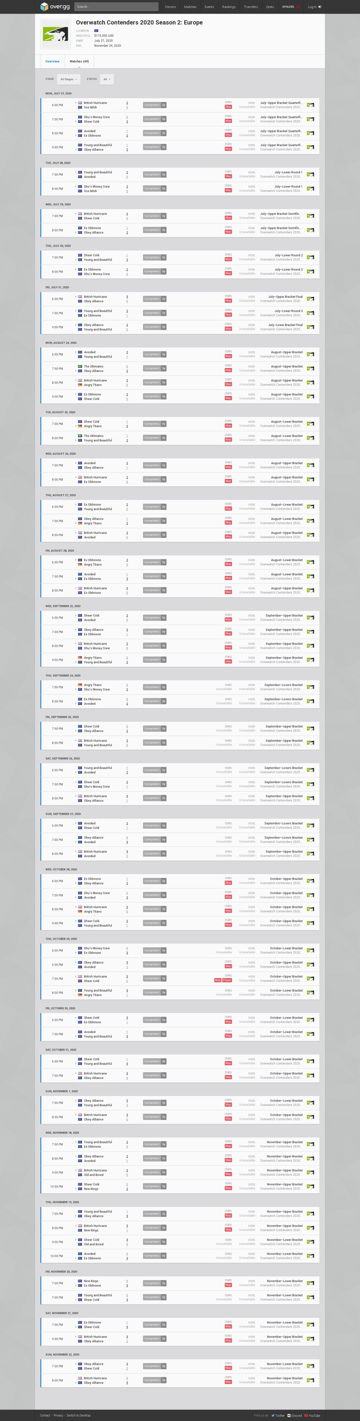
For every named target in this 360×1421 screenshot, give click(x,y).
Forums (170, 7)
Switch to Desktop (78, 1415)
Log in (314, 7)
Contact (45, 1415)
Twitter (278, 1415)
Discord (294, 1416)
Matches (190, 7)
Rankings (229, 7)
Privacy (58, 1415)
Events (209, 7)
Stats (270, 7)
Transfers (251, 7)
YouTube (312, 1415)
